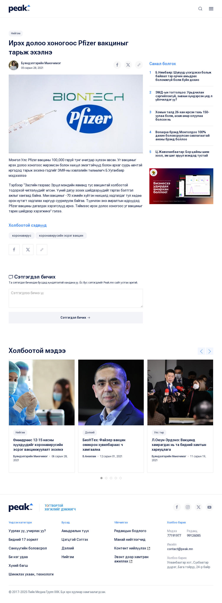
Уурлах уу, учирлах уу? (27, 531)
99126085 (194, 535)
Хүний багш (18, 566)
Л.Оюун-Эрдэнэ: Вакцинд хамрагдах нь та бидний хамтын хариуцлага (179, 445)
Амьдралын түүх (75, 531)
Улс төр (159, 432)
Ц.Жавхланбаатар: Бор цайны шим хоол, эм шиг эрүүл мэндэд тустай (182, 153)
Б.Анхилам (90, 456)
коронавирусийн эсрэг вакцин (61, 235)
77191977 (174, 535)
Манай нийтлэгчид (129, 539)
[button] (200, 8)
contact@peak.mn (180, 549)
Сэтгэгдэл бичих (75, 318)
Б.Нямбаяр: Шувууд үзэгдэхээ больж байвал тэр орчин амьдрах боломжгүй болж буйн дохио (183, 76)
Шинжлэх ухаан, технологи (31, 574)
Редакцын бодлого (130, 531)
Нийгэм (15, 33)
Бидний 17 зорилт (23, 539)
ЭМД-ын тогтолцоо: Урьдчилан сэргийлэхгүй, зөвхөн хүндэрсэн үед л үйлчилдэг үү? (183, 96)
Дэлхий (90, 432)
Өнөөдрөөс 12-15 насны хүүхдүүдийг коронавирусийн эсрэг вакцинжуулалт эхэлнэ (38, 445)
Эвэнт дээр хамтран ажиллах (131, 559)
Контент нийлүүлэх (132, 548)
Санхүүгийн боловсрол (28, 548)
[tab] (101, 478)
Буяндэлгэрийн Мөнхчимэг (41, 63)
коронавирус (21, 235)
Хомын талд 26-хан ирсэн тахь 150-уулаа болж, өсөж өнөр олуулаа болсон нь (182, 115)
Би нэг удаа (18, 557)
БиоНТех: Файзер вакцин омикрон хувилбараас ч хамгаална (104, 445)
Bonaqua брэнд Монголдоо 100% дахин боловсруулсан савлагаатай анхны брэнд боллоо (182, 135)
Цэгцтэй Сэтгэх (75, 539)
